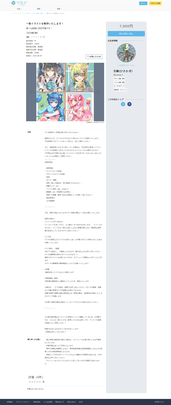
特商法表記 (36, 402)
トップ (13, 13)
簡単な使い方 (59, 402)
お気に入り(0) (94, 56)
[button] (32, 92)
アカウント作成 (153, 3)
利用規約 (10, 402)
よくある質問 (48, 402)
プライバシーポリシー (23, 402)
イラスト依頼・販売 (37, 13)
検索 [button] (39, 9)
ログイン (137, 3)
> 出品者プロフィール (126, 65)
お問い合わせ (71, 402)
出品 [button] (19, 9)
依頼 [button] (59, 9)
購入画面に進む (126, 33)
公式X (81, 402)
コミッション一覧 (23, 13)
